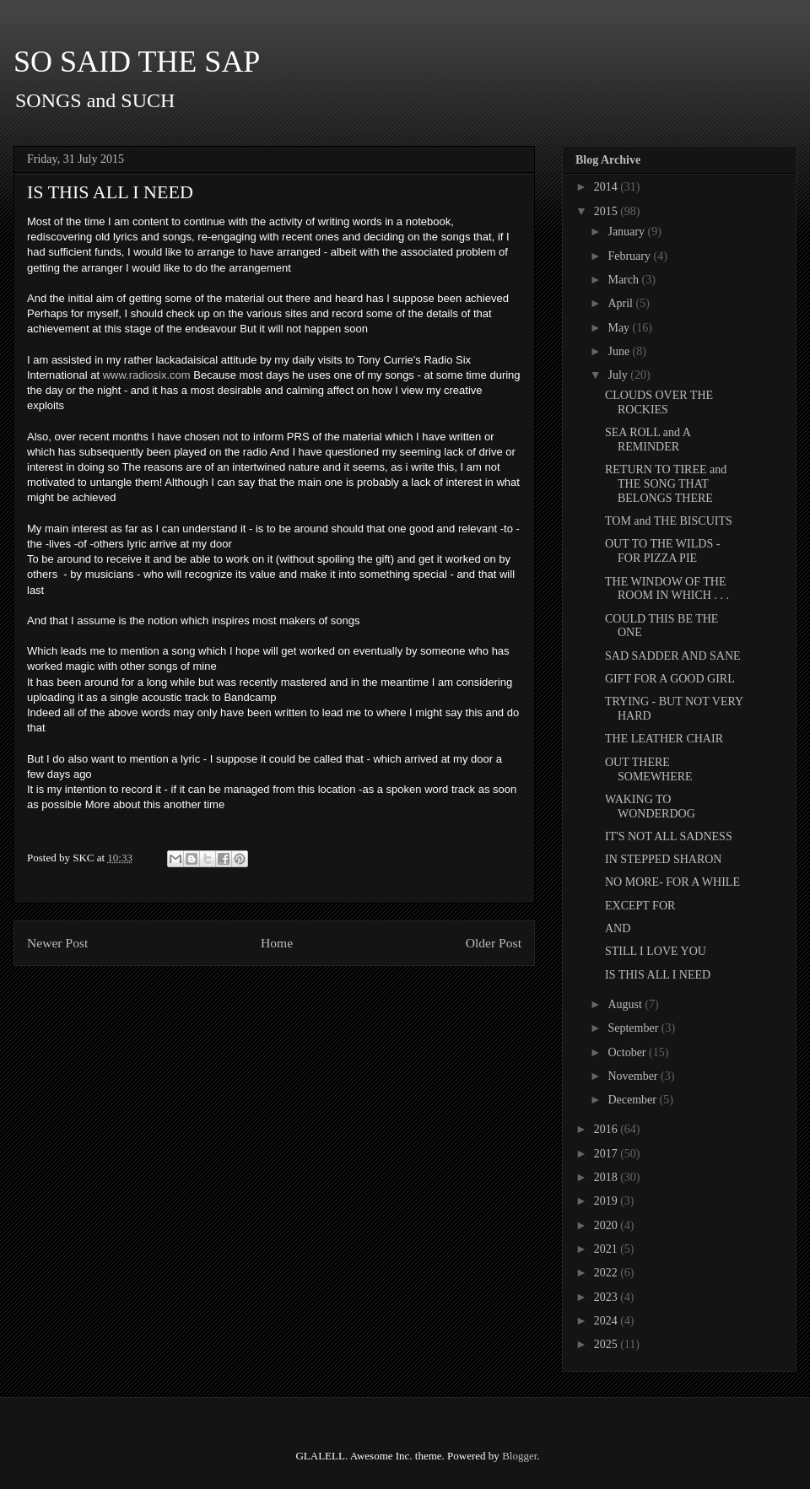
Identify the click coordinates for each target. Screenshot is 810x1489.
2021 (607, 1249)
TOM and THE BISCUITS (668, 521)
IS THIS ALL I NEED (657, 974)
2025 (607, 1344)
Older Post (493, 943)
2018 (607, 1177)
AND (617, 928)
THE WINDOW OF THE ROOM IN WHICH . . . (667, 588)
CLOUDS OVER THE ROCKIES (659, 402)
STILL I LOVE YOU (655, 951)
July (619, 375)
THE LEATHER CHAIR (664, 738)
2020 (607, 1225)
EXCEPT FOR (640, 905)
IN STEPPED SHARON (663, 859)
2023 (607, 1297)
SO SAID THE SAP (137, 61)
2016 (607, 1129)
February (630, 256)
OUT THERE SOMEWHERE (649, 769)
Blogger (519, 1455)
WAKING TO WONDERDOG (650, 806)
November (634, 1076)
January (627, 231)
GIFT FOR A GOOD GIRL (670, 678)
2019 (607, 1201)
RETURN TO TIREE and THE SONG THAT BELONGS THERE (665, 483)
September (634, 1028)
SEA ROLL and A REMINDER (647, 439)
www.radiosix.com (147, 375)
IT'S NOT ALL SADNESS (668, 836)
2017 (607, 1153)
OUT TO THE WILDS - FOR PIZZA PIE (662, 550)
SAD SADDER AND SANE (673, 656)
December (633, 1099)
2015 (607, 211)
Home (277, 943)
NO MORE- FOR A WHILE (672, 882)
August (626, 1004)
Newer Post (57, 943)
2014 (607, 187)
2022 (607, 1272)
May (620, 327)
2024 (607, 1320)
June (620, 351)
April (621, 303)
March (624, 279)
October (628, 1052)
